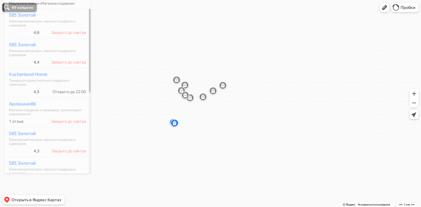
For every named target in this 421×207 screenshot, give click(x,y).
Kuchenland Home (25, 91)
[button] (384, 7)
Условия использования (374, 204)
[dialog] (44, 102)
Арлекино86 (19, 121)
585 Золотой (19, 32)
